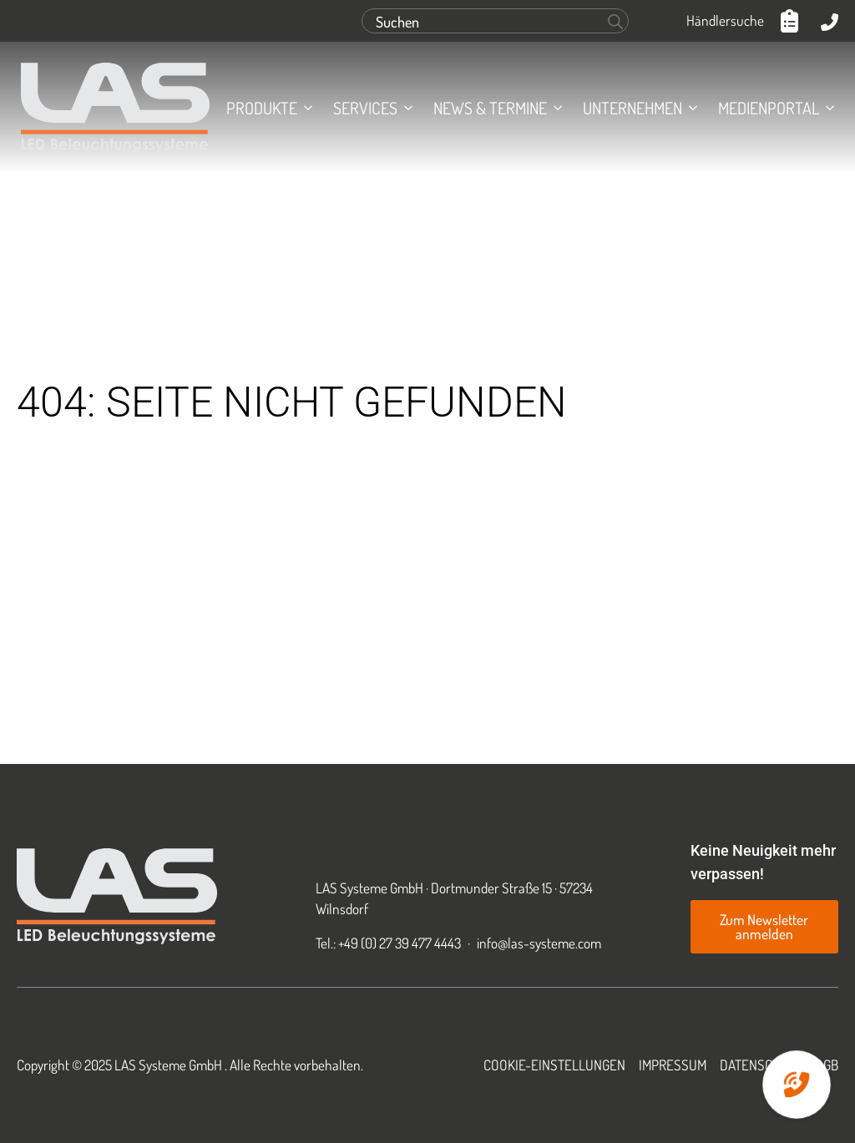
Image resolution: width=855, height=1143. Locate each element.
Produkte (261, 108)
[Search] (615, 21)
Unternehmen (632, 108)
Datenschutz (761, 1064)
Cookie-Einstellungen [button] (554, 1064)
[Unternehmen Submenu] (689, 107)
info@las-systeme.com (539, 942)
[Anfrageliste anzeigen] (792, 21)
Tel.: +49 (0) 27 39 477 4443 (388, 942)
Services (365, 108)
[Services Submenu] (404, 107)
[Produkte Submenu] (304, 107)
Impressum (672, 1064)
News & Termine (490, 108)
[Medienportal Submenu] (826, 107)
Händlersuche (725, 20)
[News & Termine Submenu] (554, 107)
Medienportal (768, 108)
